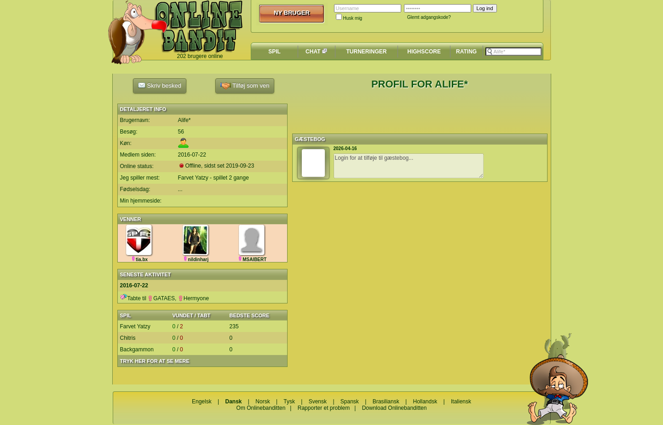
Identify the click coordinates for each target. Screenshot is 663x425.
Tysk (289, 401)
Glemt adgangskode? (429, 17)
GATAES (161, 298)
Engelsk (202, 401)
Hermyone (193, 298)
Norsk (262, 401)
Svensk (318, 401)
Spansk (349, 401)
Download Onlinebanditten (394, 408)
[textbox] (513, 51)
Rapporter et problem (324, 408)
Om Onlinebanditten (261, 408)
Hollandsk (425, 401)
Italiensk (461, 401)
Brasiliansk (386, 401)
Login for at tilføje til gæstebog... (409, 165)
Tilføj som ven (245, 86)
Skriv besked (159, 85)
